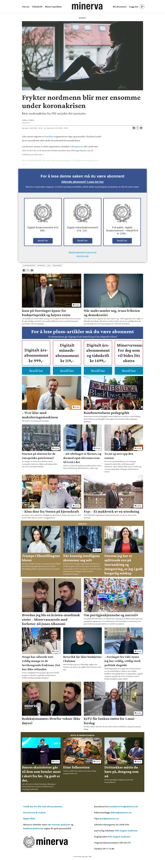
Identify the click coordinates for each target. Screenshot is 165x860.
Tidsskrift (37, 6)
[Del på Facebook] (134, 128)
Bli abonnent (119, 6)
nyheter (41, 265)
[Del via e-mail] (141, 128)
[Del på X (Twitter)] (137, 128)
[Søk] (142, 6)
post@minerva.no (109, 818)
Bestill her (43, 240)
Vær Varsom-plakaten (59, 824)
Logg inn (133, 6)
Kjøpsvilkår (29, 818)
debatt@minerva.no (121, 812)
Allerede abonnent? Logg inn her (82, 181)
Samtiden (49, 136)
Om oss (25, 6)
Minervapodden (53, 6)
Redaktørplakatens (33, 828)
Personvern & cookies (34, 812)
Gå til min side (82, 256)
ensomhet (57, 265)
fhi (48, 265)
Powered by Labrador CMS (82, 856)
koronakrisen (29, 265)
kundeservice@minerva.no (124, 806)
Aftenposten (77, 146)
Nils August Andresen (126, 830)
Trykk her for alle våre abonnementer (42, 806)
